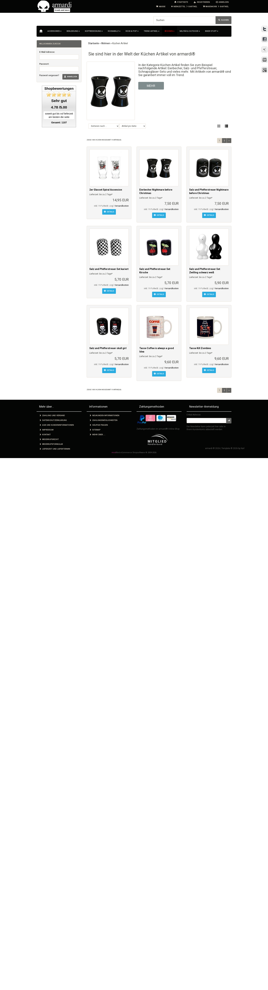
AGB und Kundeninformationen (56, 425)
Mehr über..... (97, 434)
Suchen (223, 20)
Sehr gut (59, 101)
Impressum (46, 430)
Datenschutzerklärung (53, 420)
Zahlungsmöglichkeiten (103, 420)
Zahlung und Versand (52, 415)
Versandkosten (122, 206)
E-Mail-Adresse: (47, 52)
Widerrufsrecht (49, 439)
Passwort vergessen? (49, 75)
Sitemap (94, 430)
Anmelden (70, 77)
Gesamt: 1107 (59, 122)
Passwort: (44, 64)
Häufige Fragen (98, 425)
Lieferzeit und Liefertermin (54, 449)
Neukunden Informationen (104, 415)
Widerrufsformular (51, 444)
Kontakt (45, 434)
